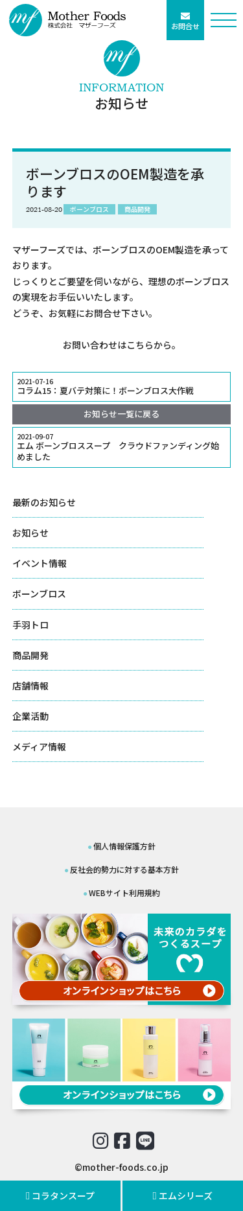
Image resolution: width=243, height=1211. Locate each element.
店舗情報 (30, 685)
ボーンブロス (39, 593)
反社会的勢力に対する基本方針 (124, 869)
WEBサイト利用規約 (124, 892)
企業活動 (30, 715)
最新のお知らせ (44, 502)
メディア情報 (39, 746)
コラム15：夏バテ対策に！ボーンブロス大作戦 (121, 386)
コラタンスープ (60, 1195)
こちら (140, 344)
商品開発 (30, 655)
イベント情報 (39, 563)
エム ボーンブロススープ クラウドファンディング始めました (121, 447)
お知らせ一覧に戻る (121, 414)
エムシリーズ (183, 1195)
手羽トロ (30, 624)
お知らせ (30, 532)
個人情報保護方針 (124, 845)
